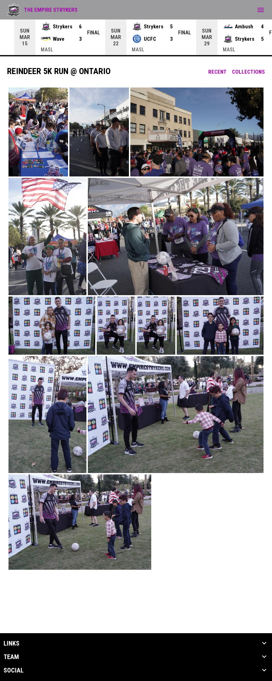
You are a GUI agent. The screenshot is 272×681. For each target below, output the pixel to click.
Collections (248, 72)
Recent (217, 72)
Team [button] (11, 657)
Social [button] (14, 670)
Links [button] (11, 643)
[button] (38, 132)
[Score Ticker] (136, 37)
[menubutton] (260, 10)
